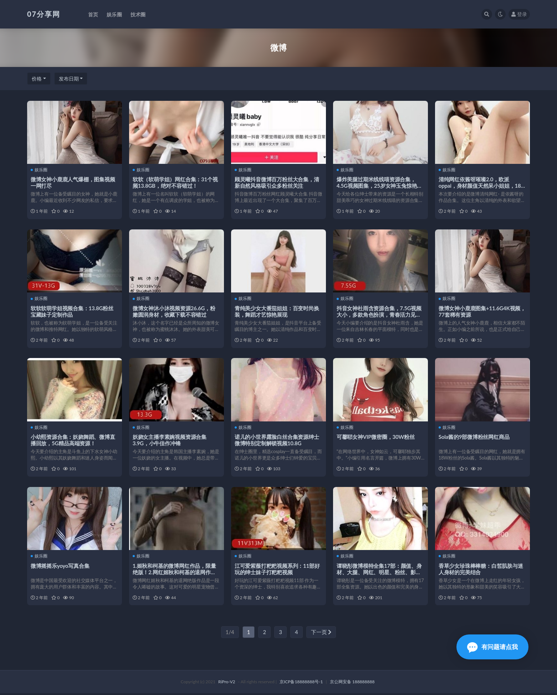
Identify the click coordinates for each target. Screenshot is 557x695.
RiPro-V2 (226, 683)
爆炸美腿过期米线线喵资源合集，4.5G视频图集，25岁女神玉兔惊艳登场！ (379, 185)
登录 (519, 14)
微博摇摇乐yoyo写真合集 (60, 567)
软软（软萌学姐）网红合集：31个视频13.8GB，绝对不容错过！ (175, 182)
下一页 (321, 634)
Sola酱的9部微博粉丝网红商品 (474, 438)
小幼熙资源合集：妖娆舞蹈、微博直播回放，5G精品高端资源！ (73, 441)
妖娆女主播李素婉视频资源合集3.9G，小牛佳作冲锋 (169, 441)
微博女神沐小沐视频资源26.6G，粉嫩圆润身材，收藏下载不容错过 (174, 311)
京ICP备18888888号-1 (301, 683)
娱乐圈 (39, 169)
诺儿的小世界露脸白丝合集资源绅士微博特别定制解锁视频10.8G (277, 441)
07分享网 (43, 14)
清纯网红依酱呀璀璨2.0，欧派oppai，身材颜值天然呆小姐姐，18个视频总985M (482, 185)
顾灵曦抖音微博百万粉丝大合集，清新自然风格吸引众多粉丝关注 (277, 182)
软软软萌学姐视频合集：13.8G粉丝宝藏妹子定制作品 (72, 311)
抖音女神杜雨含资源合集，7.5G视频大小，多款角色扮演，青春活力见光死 (379, 315)
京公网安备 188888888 (352, 683)
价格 (37, 79)
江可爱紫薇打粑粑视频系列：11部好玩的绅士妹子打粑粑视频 (277, 570)
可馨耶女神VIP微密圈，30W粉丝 (376, 438)
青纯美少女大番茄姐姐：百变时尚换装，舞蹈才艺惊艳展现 (277, 311)
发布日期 (69, 79)
